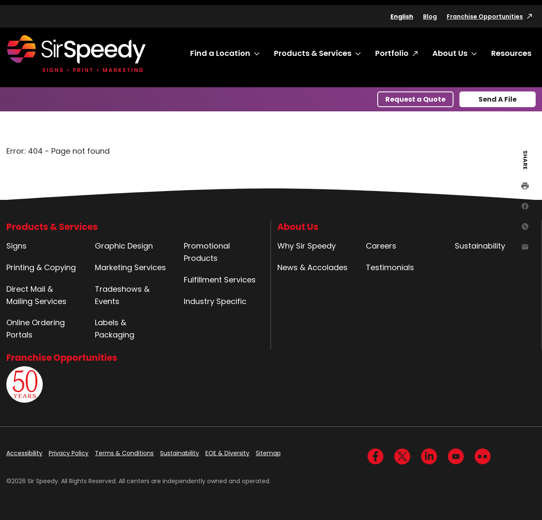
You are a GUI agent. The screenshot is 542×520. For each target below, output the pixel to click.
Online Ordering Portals (35, 328)
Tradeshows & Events (122, 295)
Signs (16, 246)
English (401, 16)
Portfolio (392, 53)
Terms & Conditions (124, 453)
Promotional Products (207, 252)
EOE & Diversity (227, 453)
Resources (511, 53)
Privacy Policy (68, 453)
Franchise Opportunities (485, 16)
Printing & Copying (41, 267)
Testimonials (390, 267)
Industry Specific (215, 301)
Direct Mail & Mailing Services (36, 295)
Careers (381, 246)
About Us (449, 53)
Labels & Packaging (114, 328)
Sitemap (268, 453)
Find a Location (220, 53)
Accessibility (24, 453)
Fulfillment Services (220, 279)
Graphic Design (124, 246)
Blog (430, 16)
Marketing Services (130, 267)
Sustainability (480, 246)
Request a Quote (415, 99)
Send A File (497, 99)
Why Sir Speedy (306, 246)
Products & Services (312, 53)
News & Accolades (312, 267)
